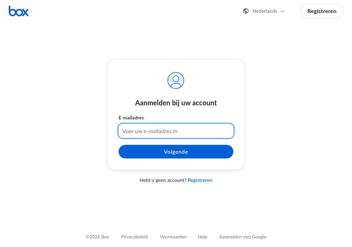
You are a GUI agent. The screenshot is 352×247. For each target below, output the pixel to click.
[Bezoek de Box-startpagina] (18, 10)
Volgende (176, 151)
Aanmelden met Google (242, 236)
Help (202, 236)
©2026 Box (97, 236)
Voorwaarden (173, 236)
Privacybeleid (134, 236)
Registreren (322, 11)
